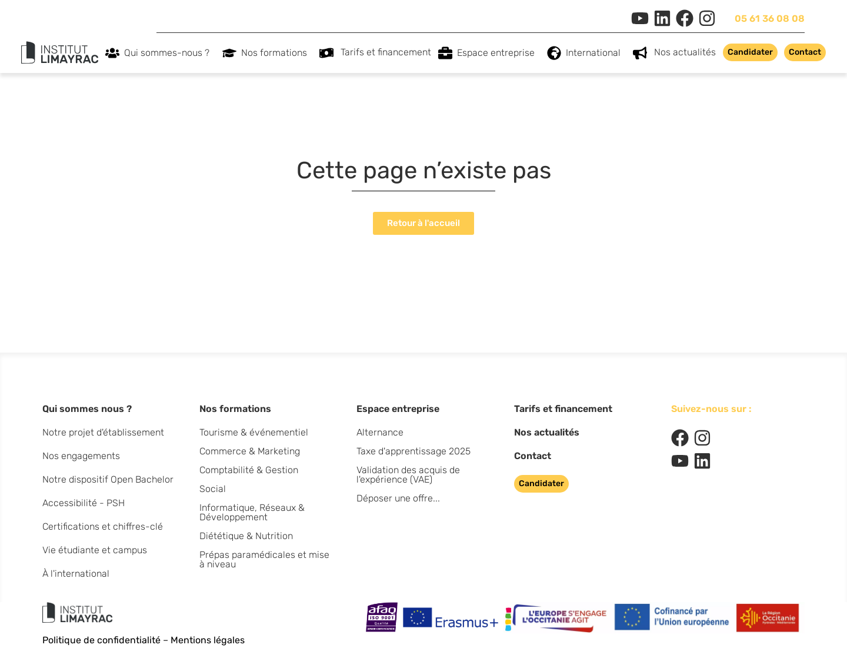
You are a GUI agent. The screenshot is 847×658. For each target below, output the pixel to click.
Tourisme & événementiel (253, 432)
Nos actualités (685, 52)
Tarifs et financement (386, 52)
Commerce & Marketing (249, 451)
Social (212, 488)
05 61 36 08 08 (770, 18)
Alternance (380, 432)
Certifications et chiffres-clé (102, 526)
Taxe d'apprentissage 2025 (413, 451)
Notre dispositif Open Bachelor (108, 479)
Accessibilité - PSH (83, 503)
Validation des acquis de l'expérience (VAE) (408, 474)
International (596, 53)
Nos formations (277, 53)
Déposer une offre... (398, 498)
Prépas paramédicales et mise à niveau (264, 559)
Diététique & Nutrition (246, 535)
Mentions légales (208, 640)
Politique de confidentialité (101, 640)
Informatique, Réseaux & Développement (252, 512)
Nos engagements (81, 455)
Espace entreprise (499, 53)
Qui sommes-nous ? (169, 53)
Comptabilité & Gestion (248, 470)
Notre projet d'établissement (103, 432)
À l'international (75, 573)
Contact (532, 455)
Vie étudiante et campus (94, 550)
